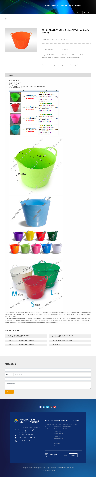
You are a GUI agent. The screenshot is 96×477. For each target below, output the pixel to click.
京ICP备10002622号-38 (48, 470)
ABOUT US (49, 420)
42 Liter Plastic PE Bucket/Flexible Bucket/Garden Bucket (18, 336)
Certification (48, 429)
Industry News (67, 426)
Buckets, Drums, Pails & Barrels (60, 40)
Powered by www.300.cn (64, 467)
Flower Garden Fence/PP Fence (62, 340)
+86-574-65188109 (28, 434)
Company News (67, 424)
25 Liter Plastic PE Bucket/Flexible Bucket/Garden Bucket (62, 336)
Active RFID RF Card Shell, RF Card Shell (21, 340)
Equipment (48, 426)
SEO (73, 467)
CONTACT (76, 420)
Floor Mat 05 (56, 344)
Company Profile (49, 424)
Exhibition (66, 429)
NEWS (65, 420)
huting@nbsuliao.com (31, 441)
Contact (75, 424)
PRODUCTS (58, 420)
